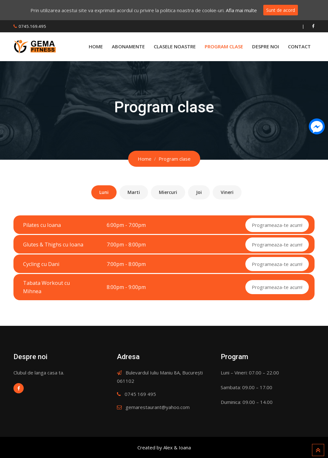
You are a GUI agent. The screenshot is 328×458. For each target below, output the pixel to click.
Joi (199, 192)
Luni (104, 192)
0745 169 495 (140, 394)
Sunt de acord (280, 10)
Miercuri (168, 192)
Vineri (227, 192)
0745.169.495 (32, 26)
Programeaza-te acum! (277, 225)
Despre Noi (265, 46)
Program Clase (224, 46)
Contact (299, 46)
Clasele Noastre (175, 46)
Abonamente (128, 46)
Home (96, 46)
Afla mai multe (241, 10)
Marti (133, 192)
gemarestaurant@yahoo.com (158, 407)
